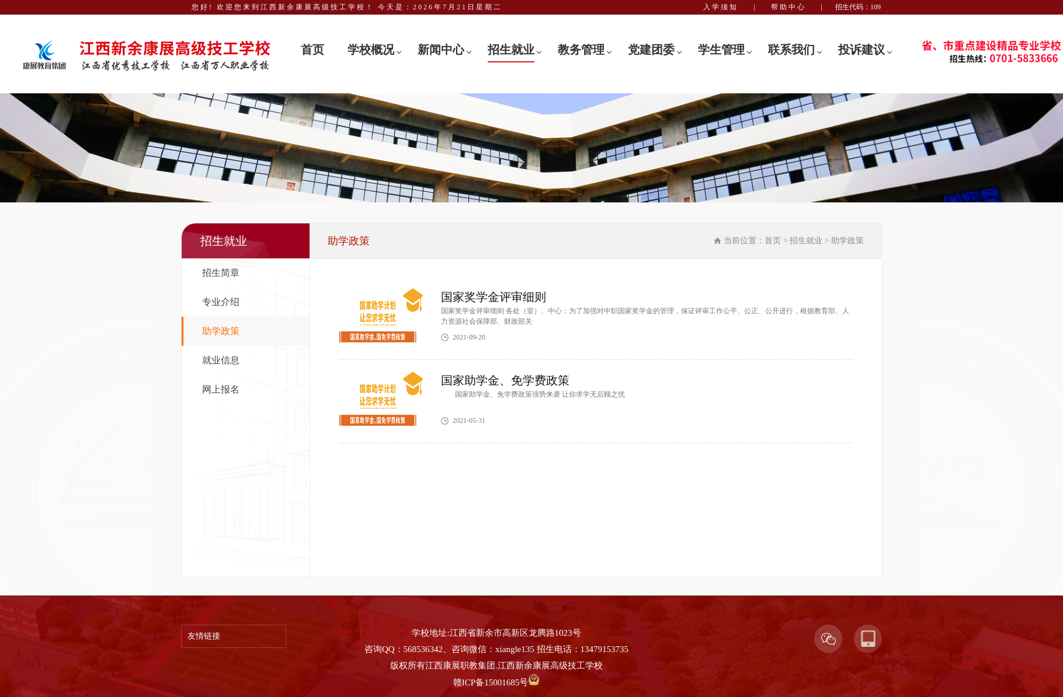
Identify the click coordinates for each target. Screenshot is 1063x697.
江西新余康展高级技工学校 (550, 665)
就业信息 (220, 360)
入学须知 (720, 7)
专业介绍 (220, 302)
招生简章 (220, 273)
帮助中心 (788, 7)
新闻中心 (441, 49)
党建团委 (651, 49)
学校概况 (371, 49)
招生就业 (511, 49)
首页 (312, 49)
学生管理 (721, 49)
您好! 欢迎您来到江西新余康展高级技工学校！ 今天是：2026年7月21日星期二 (347, 7)
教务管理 (581, 49)
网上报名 (220, 389)
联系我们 (791, 49)
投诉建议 (861, 49)
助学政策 (220, 331)
